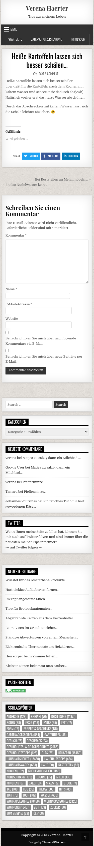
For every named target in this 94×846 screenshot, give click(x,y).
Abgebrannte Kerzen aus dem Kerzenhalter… (40, 618)
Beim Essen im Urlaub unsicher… (32, 628)
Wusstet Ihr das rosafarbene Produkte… (36, 580)
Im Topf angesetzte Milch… (26, 599)
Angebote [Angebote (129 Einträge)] (16, 716)
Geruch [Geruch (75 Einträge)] (14, 740)
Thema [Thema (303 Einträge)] (46, 789)
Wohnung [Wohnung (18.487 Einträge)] (18, 807)
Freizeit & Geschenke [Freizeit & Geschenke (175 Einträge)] (41, 728)
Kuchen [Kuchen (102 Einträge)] (15, 771)
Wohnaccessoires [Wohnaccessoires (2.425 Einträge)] (60, 801)
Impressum (78, 39)
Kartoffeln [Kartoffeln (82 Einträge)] (68, 765)
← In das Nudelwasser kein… (24, 185)
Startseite (15, 39)
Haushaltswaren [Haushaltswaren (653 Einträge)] (22, 765)
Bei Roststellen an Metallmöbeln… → (63, 179)
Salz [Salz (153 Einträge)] (35, 783)
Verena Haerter (47, 8)
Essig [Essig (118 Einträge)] (32, 722)
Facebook (50, 156)
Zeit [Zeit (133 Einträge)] (40, 807)
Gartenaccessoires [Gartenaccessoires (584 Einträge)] (23, 734)
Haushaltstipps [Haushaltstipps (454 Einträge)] (58, 758)
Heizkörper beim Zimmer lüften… (32, 656)
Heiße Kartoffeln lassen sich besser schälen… (47, 60)
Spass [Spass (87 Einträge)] (52, 783)
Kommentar (16, 235)
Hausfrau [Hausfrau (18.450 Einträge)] (69, 752)
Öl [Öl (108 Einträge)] (38, 813)
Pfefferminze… (34, 482)
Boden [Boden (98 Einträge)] (14, 722)
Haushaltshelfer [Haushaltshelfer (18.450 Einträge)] (23, 758)
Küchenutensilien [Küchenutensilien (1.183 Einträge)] (44, 771)
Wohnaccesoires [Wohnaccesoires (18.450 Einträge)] (23, 801)
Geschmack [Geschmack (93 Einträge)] (37, 740)
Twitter (31, 156)
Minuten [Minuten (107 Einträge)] (15, 783)
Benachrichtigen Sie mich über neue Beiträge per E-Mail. (44, 359)
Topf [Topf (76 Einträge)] (12, 795)
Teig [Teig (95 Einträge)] (28, 789)
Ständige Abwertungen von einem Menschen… (42, 637)
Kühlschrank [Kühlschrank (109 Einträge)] (19, 777)
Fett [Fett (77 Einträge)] (66, 722)
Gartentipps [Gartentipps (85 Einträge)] (55, 734)
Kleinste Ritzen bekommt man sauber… (36, 666)
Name (11, 289)
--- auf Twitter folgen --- (24, 547)
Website (12, 318)
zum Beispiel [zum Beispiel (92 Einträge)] (18, 813)
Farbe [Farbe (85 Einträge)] (50, 722)
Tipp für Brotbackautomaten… (29, 608)
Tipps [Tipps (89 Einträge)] (65, 789)
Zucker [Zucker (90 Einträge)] (58, 807)
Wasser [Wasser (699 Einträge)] (49, 795)
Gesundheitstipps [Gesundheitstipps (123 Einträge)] (22, 752)
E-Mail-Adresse (19, 304)
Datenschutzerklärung (46, 39)
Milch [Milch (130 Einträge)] (63, 777)
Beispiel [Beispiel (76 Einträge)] (39, 716)
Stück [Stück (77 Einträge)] (70, 783)
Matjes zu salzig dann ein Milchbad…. (52, 458)
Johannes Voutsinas (21, 501)
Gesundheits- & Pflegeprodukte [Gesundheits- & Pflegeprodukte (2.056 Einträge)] (32, 746)
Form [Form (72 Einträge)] (13, 728)
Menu (14, 29)
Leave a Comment (48, 73)
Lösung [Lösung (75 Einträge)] (44, 777)
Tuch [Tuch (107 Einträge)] (29, 795)
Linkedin (71, 156)
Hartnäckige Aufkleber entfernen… (32, 590)
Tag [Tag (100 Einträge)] (13, 789)
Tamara (12, 491)
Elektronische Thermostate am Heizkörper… (40, 647)
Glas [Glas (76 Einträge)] (47, 752)
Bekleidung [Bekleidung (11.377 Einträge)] (63, 716)
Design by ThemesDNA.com (47, 842)
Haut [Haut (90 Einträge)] (47, 765)
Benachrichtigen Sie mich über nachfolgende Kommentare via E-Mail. (41, 340)
